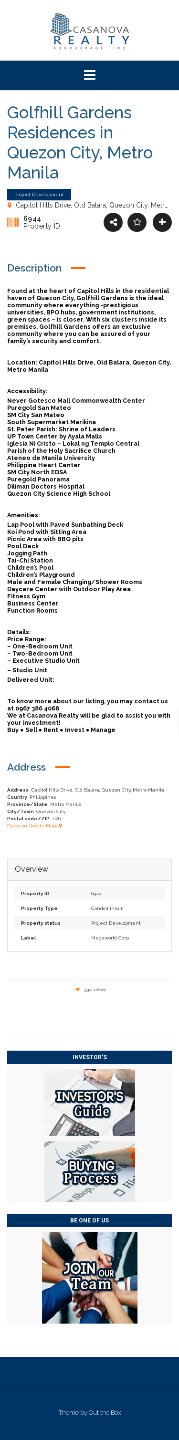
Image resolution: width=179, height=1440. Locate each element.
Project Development (116, 923)
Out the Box (105, 1412)
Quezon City (50, 811)
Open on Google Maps (34, 825)
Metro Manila (66, 804)
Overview (31, 869)
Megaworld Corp (110, 937)
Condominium (107, 908)
